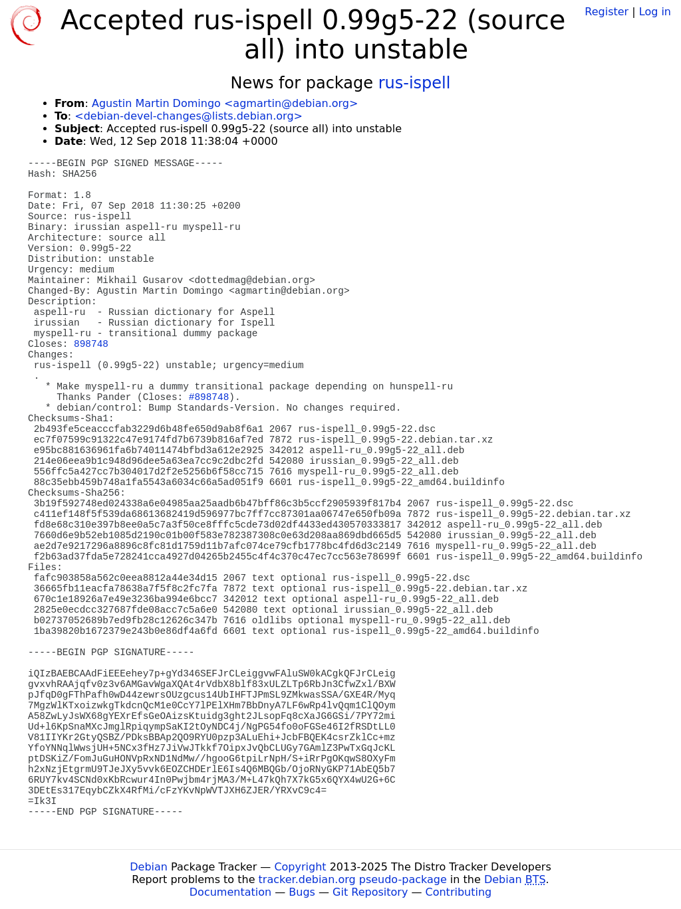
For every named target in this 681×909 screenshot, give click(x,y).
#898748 (209, 397)
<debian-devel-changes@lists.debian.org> (188, 116)
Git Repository (370, 892)
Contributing (459, 892)
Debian (149, 866)
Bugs (302, 892)
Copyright (300, 866)
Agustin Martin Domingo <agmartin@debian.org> (225, 103)
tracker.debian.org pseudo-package (353, 879)
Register (606, 11)
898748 (91, 344)
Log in (655, 11)
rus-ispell (414, 83)
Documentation (230, 892)
